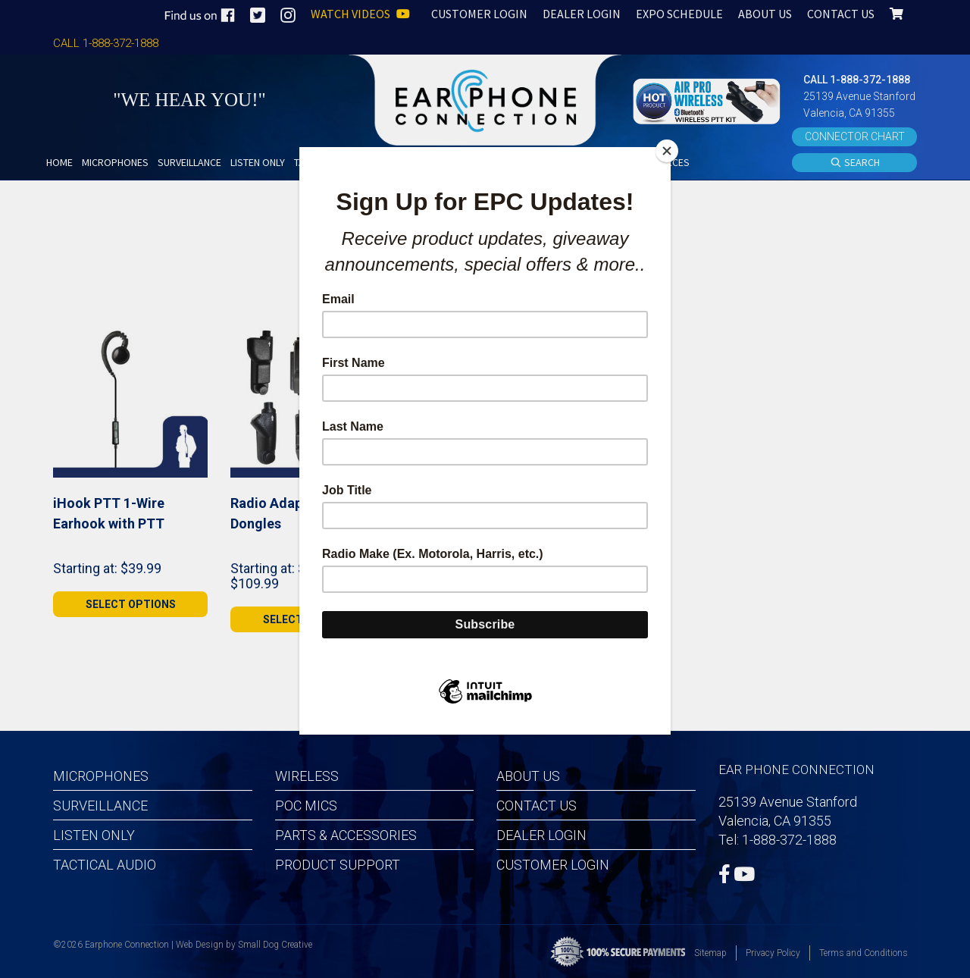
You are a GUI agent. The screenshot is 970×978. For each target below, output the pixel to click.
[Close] (667, 150)
